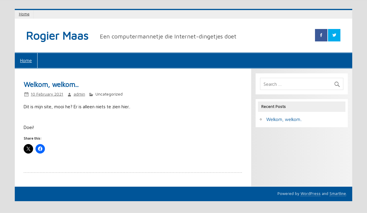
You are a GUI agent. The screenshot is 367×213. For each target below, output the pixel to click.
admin (79, 94)
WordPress (311, 193)
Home (24, 14)
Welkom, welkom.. (284, 119)
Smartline (337, 193)
